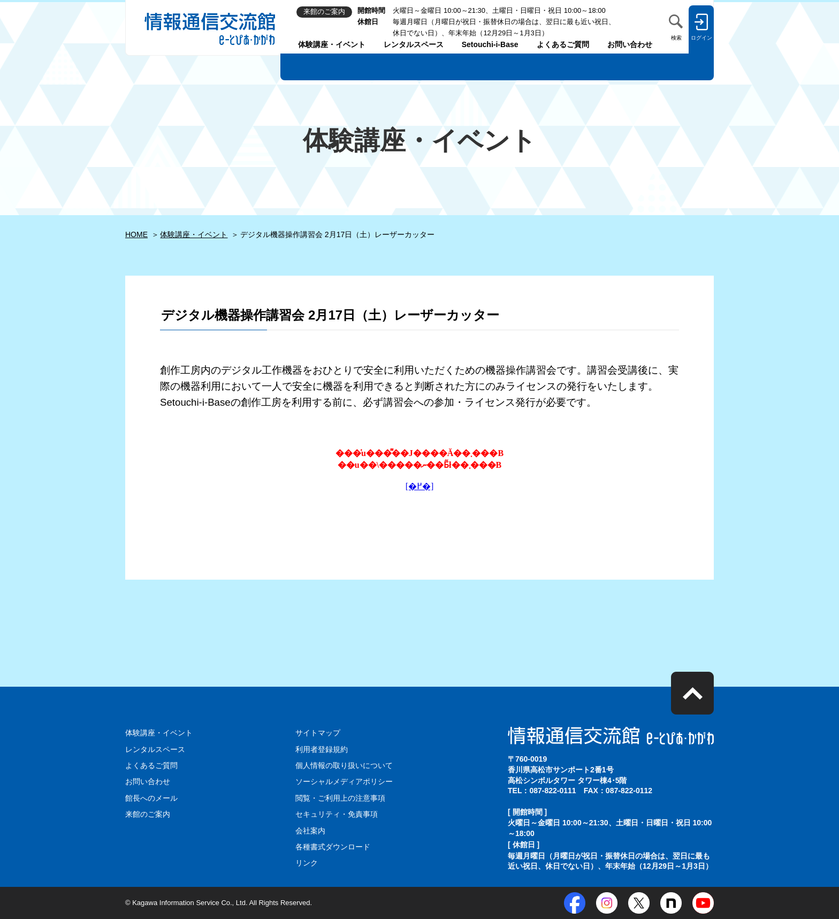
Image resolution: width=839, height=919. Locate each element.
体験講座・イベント (331, 44)
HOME (136, 234)
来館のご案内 (147, 814)
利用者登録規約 (321, 749)
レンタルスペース (414, 44)
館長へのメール (151, 798)
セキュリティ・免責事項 (336, 814)
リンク (306, 863)
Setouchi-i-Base (490, 44)
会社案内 (310, 830)
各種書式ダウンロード (332, 846)
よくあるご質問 (563, 44)
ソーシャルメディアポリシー (344, 781)
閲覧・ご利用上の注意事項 (340, 798)
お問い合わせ (629, 44)
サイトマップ (317, 732)
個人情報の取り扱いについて (344, 765)
